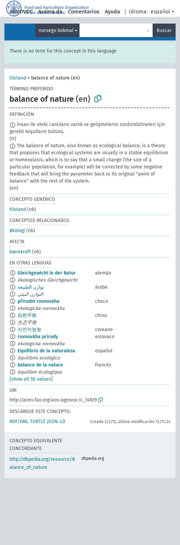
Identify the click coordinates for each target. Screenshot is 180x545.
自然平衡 (27, 315)
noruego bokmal (56, 30)
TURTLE (37, 421)
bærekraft (20, 252)
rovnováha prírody (38, 337)
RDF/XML (18, 421)
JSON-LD (56, 421)
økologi (17, 230)
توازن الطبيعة (31, 287)
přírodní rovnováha (39, 301)
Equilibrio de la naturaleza (46, 351)
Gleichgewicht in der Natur (47, 273)
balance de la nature (40, 365)
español (160, 11)
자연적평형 (29, 329)
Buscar (164, 30)
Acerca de (50, 11)
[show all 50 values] (31, 379)
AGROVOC (21, 11)
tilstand (17, 78)
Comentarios (83, 11)
